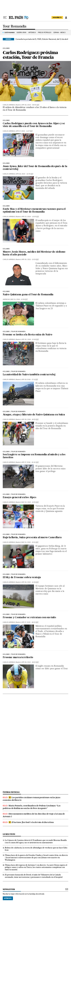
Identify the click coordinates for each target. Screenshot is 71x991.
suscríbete (57, 17)
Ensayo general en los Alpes (19, 497)
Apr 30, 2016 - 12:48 (30, 339)
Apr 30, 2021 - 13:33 (30, 259)
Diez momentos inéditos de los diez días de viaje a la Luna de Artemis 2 (34, 815)
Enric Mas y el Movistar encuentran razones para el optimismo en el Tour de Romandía (34, 210)
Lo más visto (9, 834)
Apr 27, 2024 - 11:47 (24, 131)
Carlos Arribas (9, 105)
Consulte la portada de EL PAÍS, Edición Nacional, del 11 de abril (42, 39)
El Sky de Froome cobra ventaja (22, 577)
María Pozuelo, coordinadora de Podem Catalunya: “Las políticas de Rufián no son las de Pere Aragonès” (32, 807)
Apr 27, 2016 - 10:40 (30, 462)
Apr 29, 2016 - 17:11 (29, 379)
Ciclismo (6, 48)
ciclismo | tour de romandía (14, 331)
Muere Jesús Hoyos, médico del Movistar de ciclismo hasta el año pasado (34, 253)
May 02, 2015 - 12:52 (30, 502)
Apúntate (8, 898)
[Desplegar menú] (5, 17)
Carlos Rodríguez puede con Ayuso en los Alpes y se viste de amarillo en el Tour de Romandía (34, 125)
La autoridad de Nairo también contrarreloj (29, 374)
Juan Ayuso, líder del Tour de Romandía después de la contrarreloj (35, 167)
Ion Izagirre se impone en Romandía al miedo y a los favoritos (34, 456)
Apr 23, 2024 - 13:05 (30, 217)
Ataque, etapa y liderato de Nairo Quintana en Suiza (34, 415)
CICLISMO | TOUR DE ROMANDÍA (14, 494)
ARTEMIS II (32, 32)
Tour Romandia (14, 26)
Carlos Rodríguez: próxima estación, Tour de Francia (30, 55)
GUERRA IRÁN (21, 32)
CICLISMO (6, 291)
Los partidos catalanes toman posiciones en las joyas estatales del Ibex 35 (31, 798)
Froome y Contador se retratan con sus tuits (29, 617)
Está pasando (10, 32)
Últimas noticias (11, 792)
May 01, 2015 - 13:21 (29, 542)
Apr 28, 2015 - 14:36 (30, 582)
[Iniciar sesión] (66, 17)
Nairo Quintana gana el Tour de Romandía (28, 295)
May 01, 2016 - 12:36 (19, 299)
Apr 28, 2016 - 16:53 (30, 419)
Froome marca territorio (18, 657)
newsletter (9, 889)
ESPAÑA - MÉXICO (60, 32)
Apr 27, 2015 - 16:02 (29, 622)
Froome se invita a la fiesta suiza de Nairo (27, 335)
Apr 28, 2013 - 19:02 (30, 662)
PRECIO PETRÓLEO (44, 32)
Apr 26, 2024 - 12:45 (24, 174)
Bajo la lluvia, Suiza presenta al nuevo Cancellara (32, 537)
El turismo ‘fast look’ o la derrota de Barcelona (31, 822)
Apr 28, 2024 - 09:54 (30, 105)
